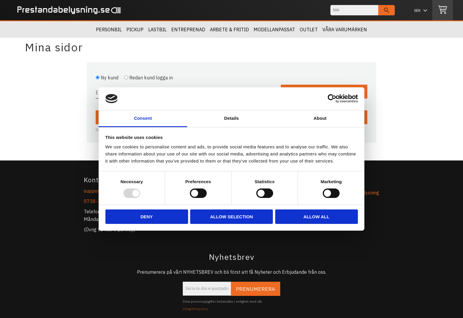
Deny (147, 216)
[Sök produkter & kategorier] (354, 10)
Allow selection (231, 216)
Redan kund (151, 78)
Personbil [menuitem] (109, 29)
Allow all (317, 216)
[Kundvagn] (442, 10)
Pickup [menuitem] (135, 29)
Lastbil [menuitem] (157, 29)
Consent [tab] (143, 118)
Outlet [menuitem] (309, 29)
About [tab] (320, 118)
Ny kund (109, 78)
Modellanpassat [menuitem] (274, 29)
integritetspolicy (195, 309)
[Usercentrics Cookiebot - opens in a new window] (332, 98)
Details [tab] (231, 118)
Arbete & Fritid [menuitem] (229, 29)
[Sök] (386, 10)
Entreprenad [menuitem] (188, 29)
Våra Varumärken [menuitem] (344, 29)
